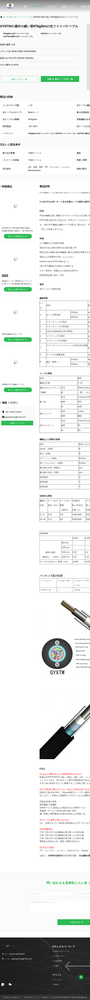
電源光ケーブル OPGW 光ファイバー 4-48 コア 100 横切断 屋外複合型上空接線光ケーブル (17, 284)
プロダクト (37, 6)
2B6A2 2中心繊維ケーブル (13, 384)
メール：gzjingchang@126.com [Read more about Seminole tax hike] (17, 959)
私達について (68, 6)
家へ (5, 17)
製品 (10, 17)
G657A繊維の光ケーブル (12, 334)
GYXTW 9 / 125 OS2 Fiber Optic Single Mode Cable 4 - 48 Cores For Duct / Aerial (17, 231)
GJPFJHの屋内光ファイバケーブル (62, 855)
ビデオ (52, 6)
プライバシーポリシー (12, 997)
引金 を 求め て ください (60, 79)
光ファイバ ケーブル (22, 17)
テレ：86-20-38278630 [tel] (13, 954)
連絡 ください (19, 79)
